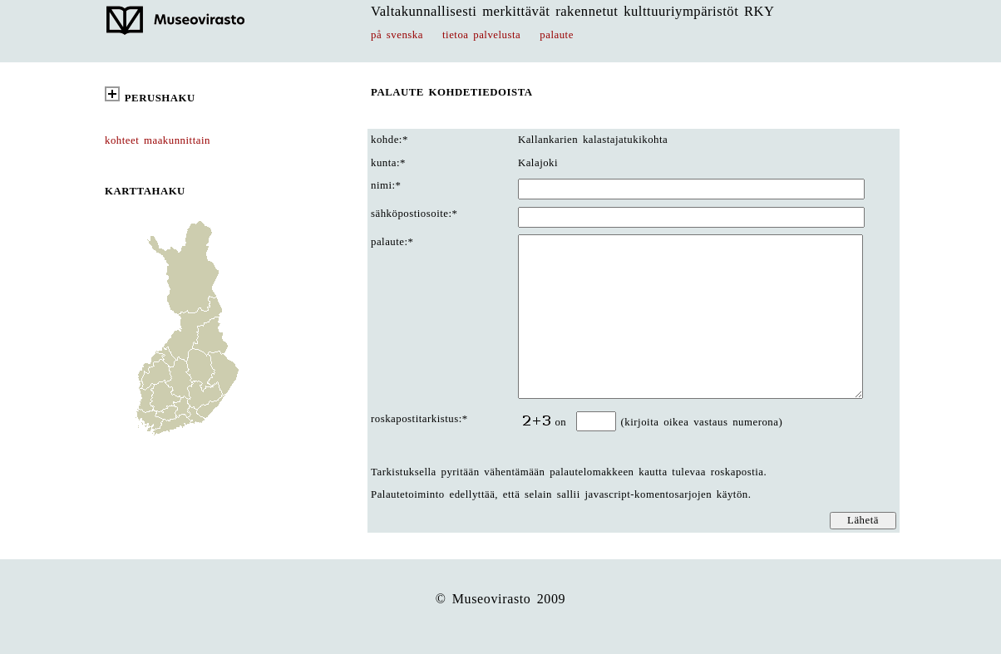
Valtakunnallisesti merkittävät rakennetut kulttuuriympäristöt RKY (573, 11)
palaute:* (392, 242)
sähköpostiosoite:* (414, 213)
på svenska (397, 35)
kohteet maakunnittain (157, 140)
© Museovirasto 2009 (501, 599)
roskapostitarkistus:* (419, 419)
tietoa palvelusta (481, 35)
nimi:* (386, 185)
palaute (557, 35)
